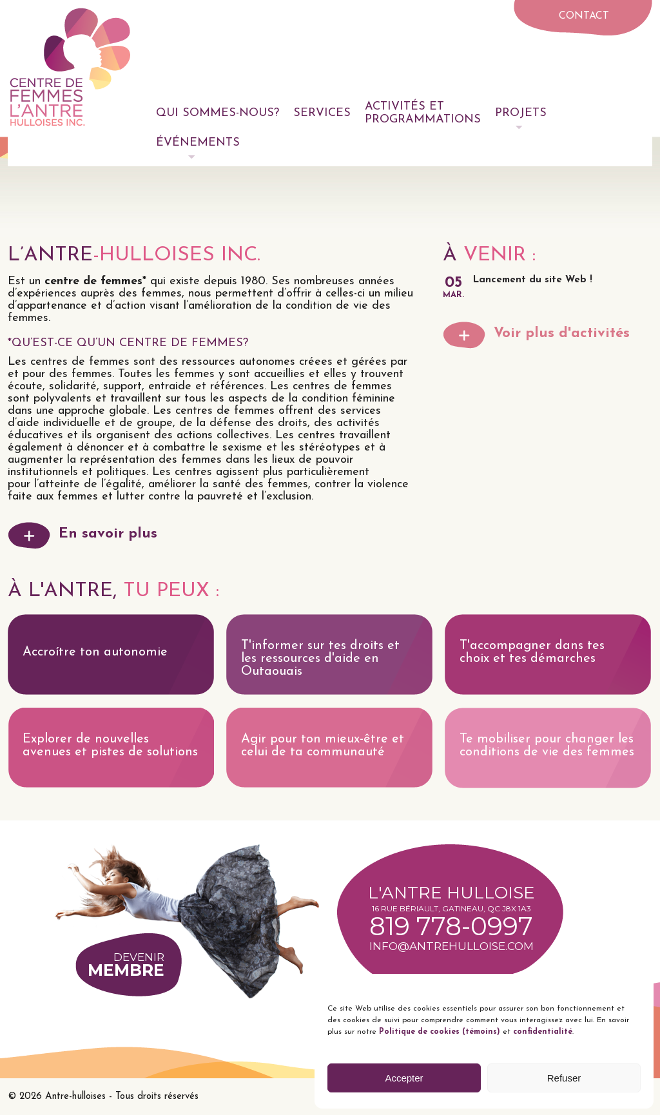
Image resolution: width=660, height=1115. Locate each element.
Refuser (564, 1077)
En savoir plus (108, 534)
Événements (198, 143)
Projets (521, 113)
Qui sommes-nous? (217, 113)
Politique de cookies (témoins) (438, 1032)
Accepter (404, 1077)
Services (322, 113)
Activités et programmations (423, 113)
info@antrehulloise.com (451, 946)
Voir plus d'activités (562, 333)
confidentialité (542, 1032)
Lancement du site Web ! (532, 280)
